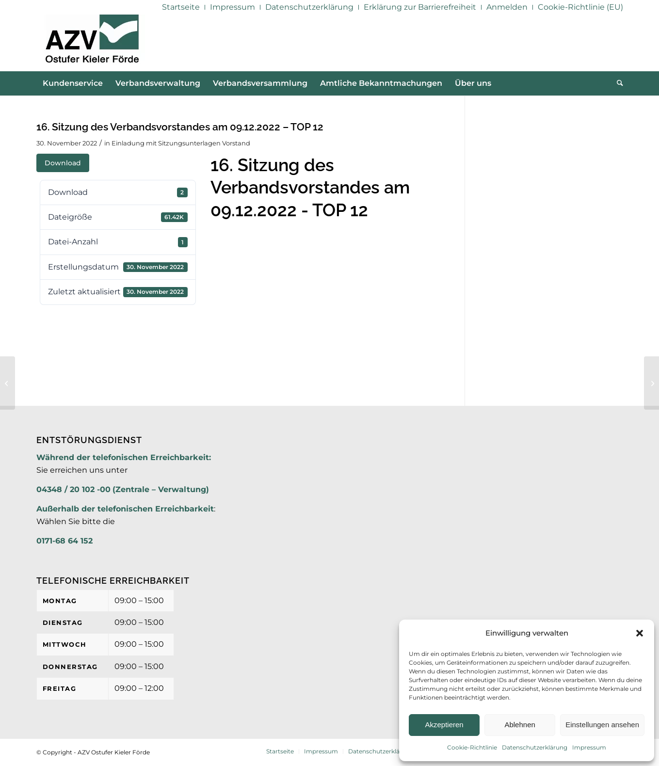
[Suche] (617, 83)
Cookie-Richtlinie (472, 747)
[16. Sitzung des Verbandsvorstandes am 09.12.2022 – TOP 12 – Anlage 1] (651, 383)
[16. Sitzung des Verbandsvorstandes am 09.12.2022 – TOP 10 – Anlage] (7, 383)
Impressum (589, 747)
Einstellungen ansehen (602, 724)
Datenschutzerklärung (534, 747)
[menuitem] (181, 7)
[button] (639, 633)
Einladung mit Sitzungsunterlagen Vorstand (181, 143)
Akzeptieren (444, 724)
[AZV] (91, 42)
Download (63, 163)
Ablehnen (519, 724)
